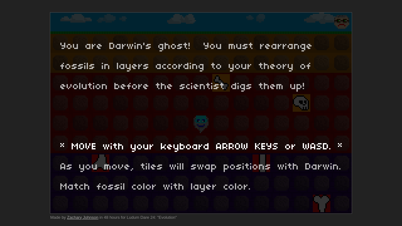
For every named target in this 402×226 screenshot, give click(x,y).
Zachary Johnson (82, 217)
